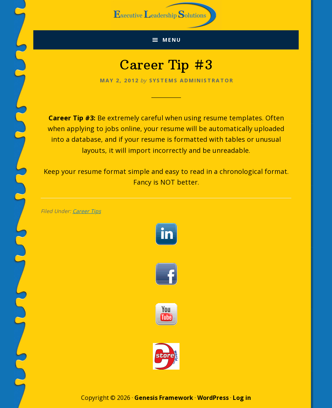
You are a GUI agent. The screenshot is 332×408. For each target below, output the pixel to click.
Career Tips (87, 211)
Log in (242, 398)
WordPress (213, 398)
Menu (171, 39)
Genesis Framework (163, 398)
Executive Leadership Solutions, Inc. (165, 15)
